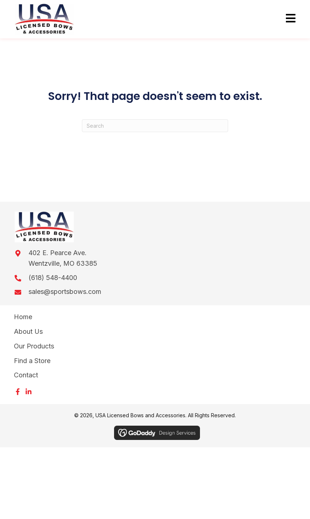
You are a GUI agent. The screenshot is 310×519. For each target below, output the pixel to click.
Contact (26, 375)
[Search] (155, 125)
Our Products (34, 346)
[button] (17, 391)
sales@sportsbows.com (65, 291)
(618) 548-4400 (53, 277)
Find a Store (32, 361)
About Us (28, 331)
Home (23, 317)
